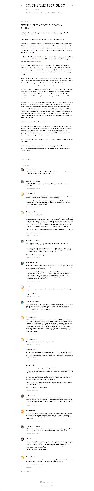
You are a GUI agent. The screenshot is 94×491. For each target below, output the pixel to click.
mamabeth (29, 317)
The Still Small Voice (47, 13)
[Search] (72, 5)
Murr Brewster (30, 169)
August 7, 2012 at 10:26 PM (33, 176)
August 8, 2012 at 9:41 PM (33, 452)
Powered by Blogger (47, 482)
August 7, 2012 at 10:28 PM (33, 188)
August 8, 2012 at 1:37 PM (33, 334)
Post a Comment (26, 471)
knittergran (29, 438)
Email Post (28, 159)
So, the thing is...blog (45, 5)
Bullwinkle (29, 457)
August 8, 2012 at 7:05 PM (33, 421)
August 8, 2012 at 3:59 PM (33, 390)
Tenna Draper (30, 262)
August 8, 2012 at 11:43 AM (33, 296)
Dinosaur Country (36, 61)
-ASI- (52, 485)
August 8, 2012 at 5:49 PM (33, 405)
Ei (26, 286)
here (32, 50)
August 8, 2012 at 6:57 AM (33, 257)
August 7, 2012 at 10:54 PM (33, 235)
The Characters (32, 13)
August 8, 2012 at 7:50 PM (33, 433)
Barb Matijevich (31, 181)
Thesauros (29, 212)
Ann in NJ (29, 395)
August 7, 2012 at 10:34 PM (33, 207)
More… (59, 13)
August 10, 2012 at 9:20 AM (33, 467)
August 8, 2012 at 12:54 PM (33, 312)
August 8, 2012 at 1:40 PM (33, 344)
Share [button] (22, 159)
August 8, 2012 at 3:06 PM (33, 360)
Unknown (29, 193)
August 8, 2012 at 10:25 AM (33, 281)
